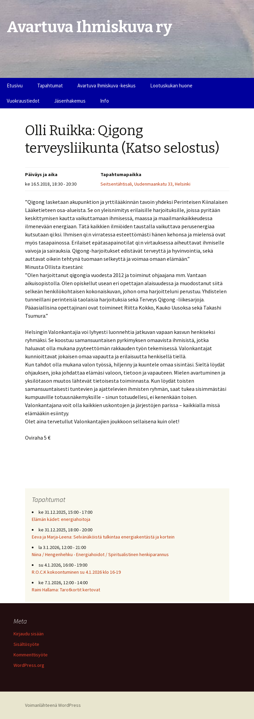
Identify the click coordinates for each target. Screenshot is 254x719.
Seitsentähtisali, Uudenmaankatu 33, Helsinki (145, 184)
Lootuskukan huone (171, 85)
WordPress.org (29, 665)
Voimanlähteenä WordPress (53, 705)
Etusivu (15, 85)
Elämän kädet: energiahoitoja (61, 519)
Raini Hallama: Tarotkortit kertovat (66, 590)
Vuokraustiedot (23, 101)
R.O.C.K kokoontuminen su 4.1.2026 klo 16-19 (76, 572)
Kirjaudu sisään (29, 634)
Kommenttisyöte (31, 655)
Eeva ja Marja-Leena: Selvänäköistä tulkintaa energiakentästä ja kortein (103, 537)
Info (104, 101)
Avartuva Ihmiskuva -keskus (106, 85)
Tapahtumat (50, 85)
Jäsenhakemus (70, 101)
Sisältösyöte (26, 644)
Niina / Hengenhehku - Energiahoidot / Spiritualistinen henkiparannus (100, 554)
